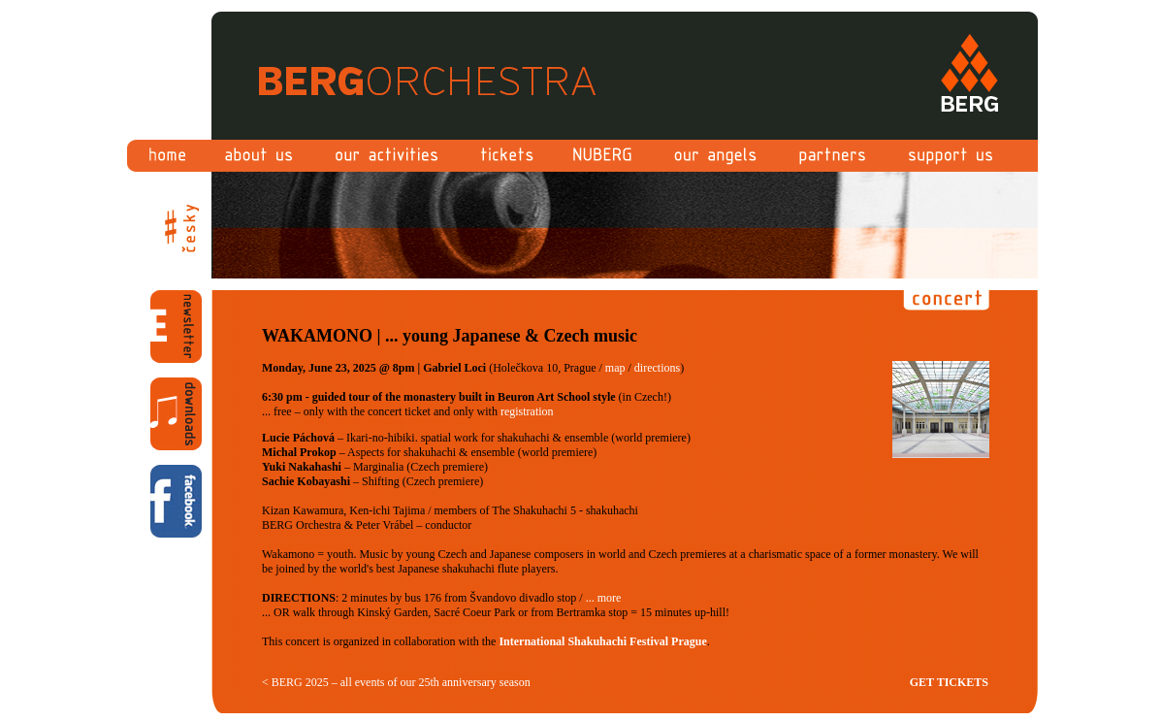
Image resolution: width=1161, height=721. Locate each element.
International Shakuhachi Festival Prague (602, 641)
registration (527, 411)
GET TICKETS (949, 682)
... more (604, 598)
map (615, 368)
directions (657, 368)
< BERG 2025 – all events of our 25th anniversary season (396, 682)
